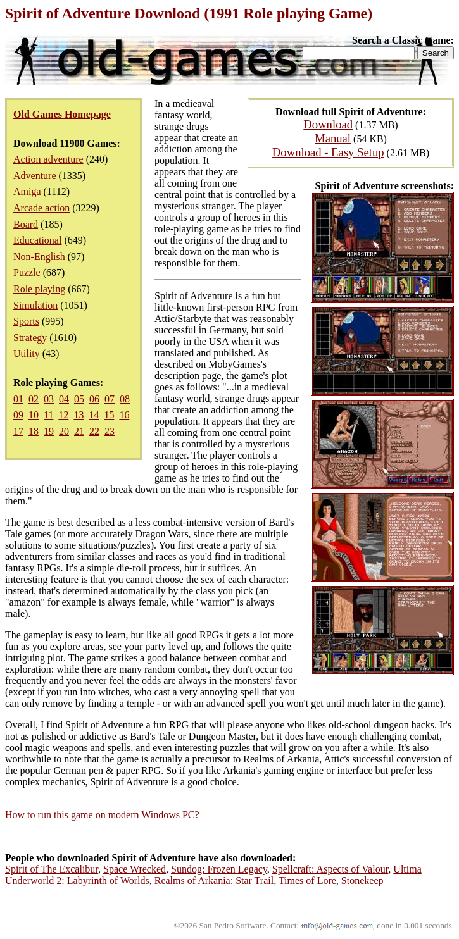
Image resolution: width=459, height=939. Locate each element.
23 (109, 431)
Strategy (30, 337)
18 (33, 431)
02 (33, 399)
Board (25, 224)
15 (109, 414)
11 (48, 414)
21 (79, 431)
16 (124, 414)
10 (33, 414)
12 (63, 414)
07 (109, 399)
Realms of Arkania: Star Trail (214, 880)
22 (94, 431)
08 (125, 399)
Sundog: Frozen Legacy (219, 869)
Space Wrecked (134, 869)
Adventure (34, 175)
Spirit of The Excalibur (51, 869)
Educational (37, 240)
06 (94, 399)
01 (18, 399)
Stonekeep (362, 880)
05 (79, 399)
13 (78, 414)
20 (64, 431)
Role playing (39, 288)
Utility (26, 353)
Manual (333, 138)
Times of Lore (307, 880)
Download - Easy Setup (328, 152)
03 (49, 399)
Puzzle (27, 272)
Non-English (39, 256)
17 (18, 431)
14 (94, 414)
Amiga (27, 191)
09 (18, 414)
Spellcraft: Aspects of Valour (330, 869)
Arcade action (41, 207)
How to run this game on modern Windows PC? (102, 814)
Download (328, 124)
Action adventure (48, 159)
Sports (26, 321)
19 (49, 431)
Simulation (35, 305)
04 (64, 399)
